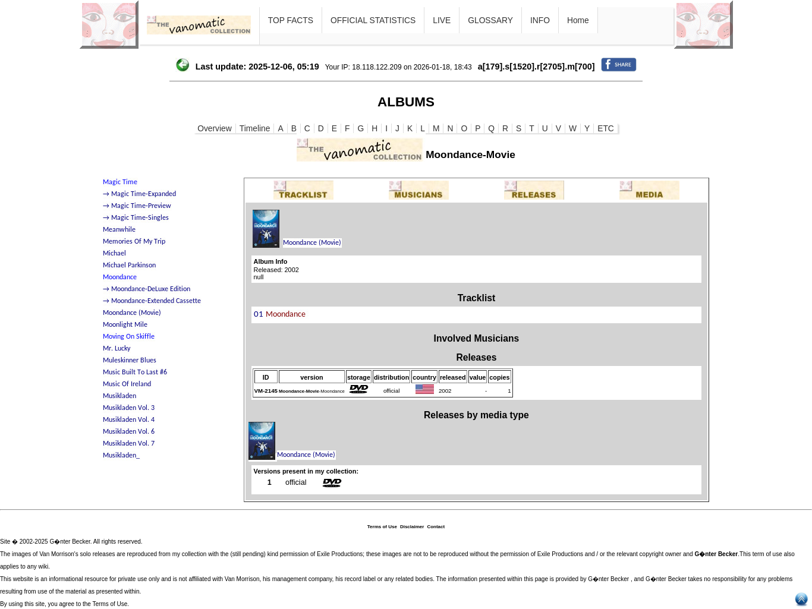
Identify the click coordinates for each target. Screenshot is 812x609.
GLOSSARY (490, 20)
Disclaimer (412, 526)
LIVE (442, 20)
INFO (540, 20)
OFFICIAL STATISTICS (373, 20)
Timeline (255, 128)
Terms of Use (382, 526)
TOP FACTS (290, 20)
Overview (214, 128)
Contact (436, 526)
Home (578, 20)
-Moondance (312, 391)
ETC (605, 128)
